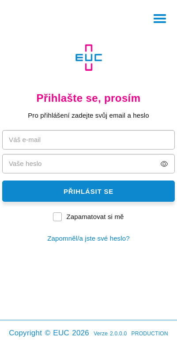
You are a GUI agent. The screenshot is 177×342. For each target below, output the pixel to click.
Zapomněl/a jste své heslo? (88, 238)
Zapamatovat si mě (95, 216)
